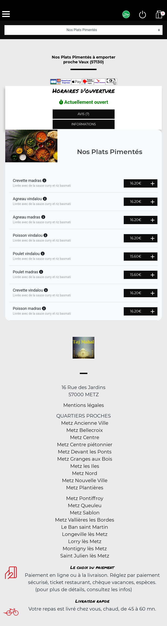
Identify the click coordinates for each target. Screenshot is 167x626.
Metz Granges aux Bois (84, 459)
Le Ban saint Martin (84, 527)
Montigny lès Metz (85, 549)
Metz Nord (84, 473)
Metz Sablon (85, 513)
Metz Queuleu (85, 506)
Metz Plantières (84, 488)
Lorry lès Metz (84, 541)
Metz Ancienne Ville (84, 423)
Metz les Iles (84, 466)
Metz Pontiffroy (84, 498)
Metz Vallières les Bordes (84, 520)
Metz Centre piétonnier (84, 445)
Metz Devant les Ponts (85, 452)
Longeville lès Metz (84, 534)
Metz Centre (84, 437)
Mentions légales (83, 405)
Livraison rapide (92, 601)
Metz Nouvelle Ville (84, 480)
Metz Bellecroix (84, 430)
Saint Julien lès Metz (84, 556)
